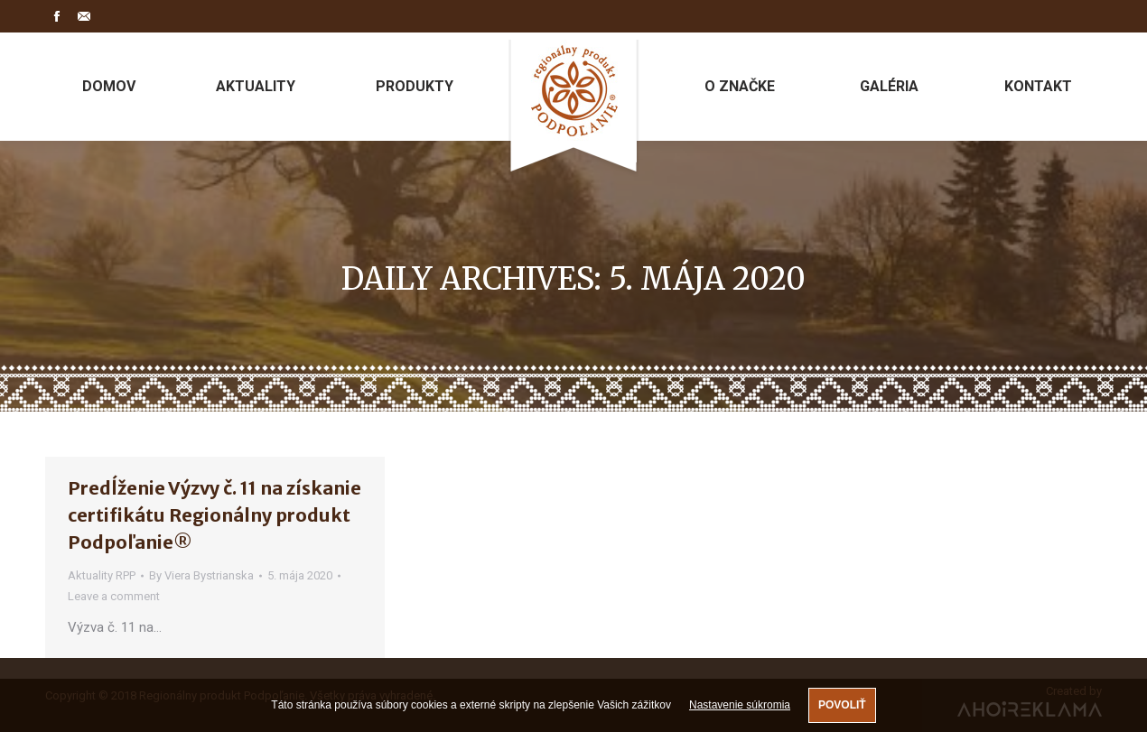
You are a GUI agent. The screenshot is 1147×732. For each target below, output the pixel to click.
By (201, 575)
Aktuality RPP (101, 575)
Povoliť (842, 705)
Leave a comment (114, 596)
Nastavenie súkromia (739, 705)
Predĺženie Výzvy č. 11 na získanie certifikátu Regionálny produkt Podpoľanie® (214, 515)
